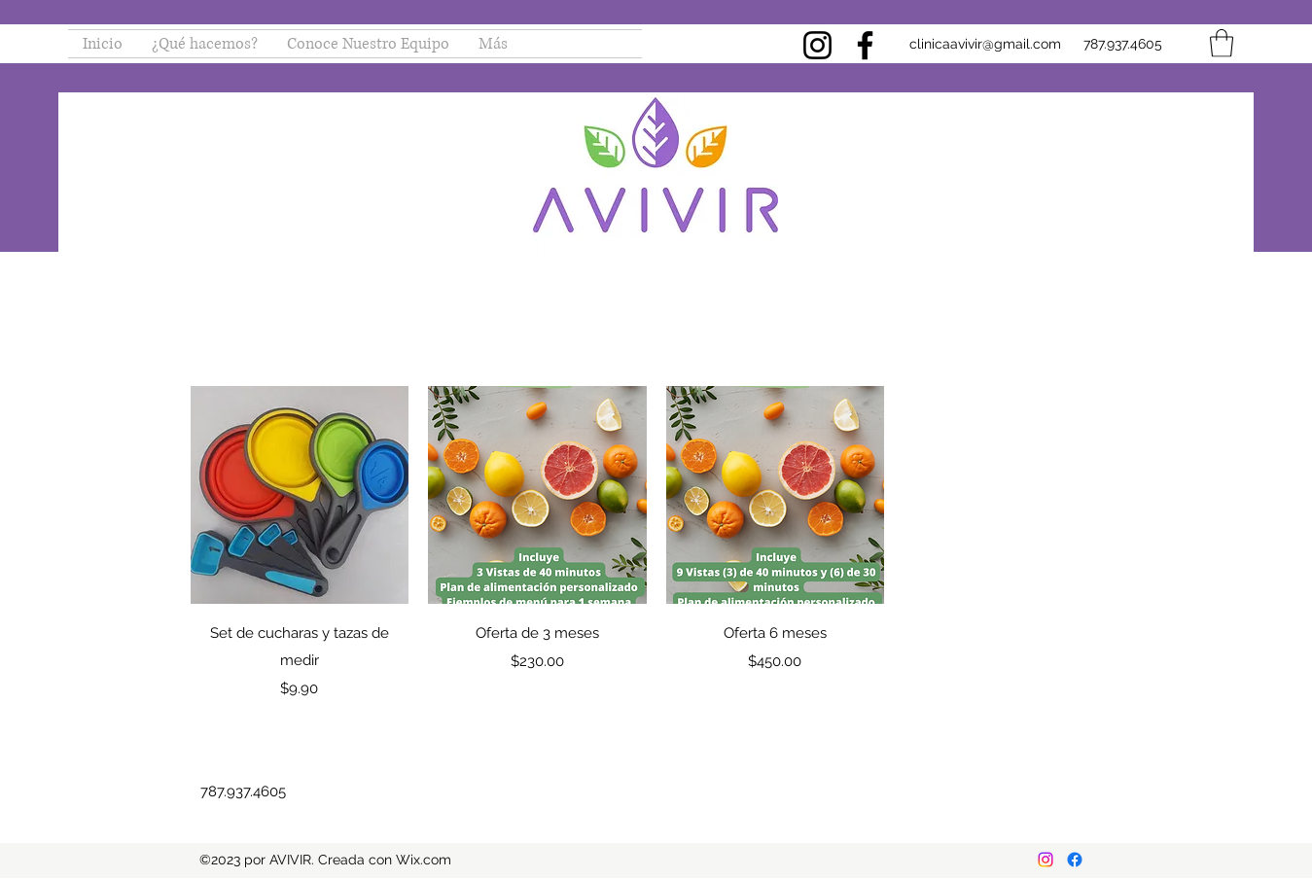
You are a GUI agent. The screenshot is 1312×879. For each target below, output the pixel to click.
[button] (1221, 43)
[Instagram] (817, 45)
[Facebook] (865, 45)
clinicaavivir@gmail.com (985, 44)
